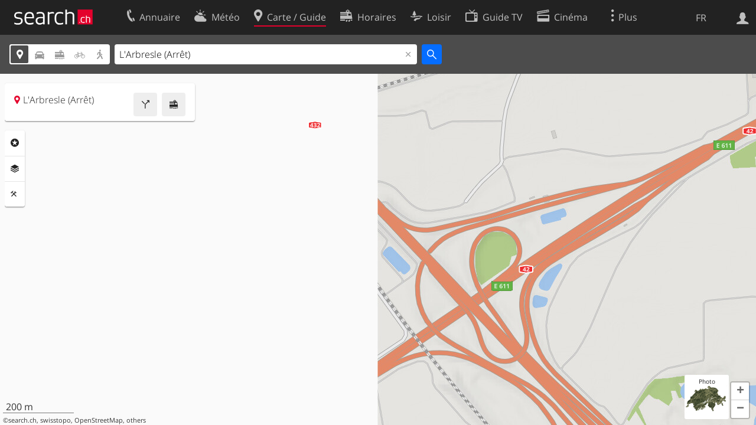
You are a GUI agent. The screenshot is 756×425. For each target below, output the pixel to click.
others (136, 420)
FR (701, 17)
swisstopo (55, 420)
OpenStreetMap (98, 420)
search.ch (22, 420)
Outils (15, 194)
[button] (740, 391)
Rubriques (15, 142)
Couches (15, 168)
